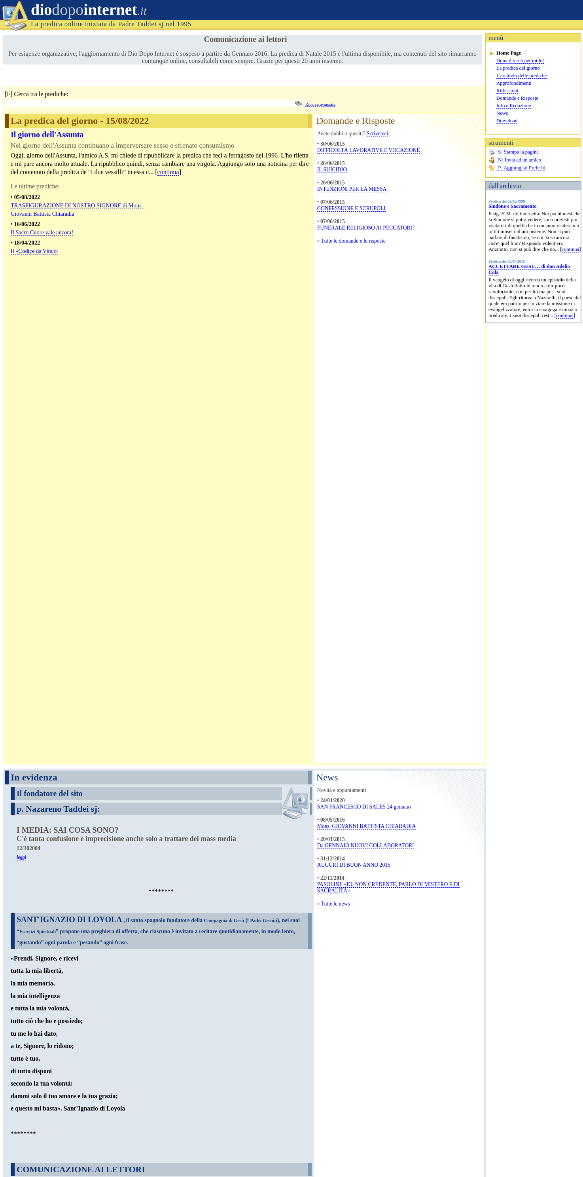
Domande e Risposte (517, 98)
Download (506, 120)
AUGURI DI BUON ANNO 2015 (353, 362)
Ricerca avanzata (320, 104)
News (502, 113)
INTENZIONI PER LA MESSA (352, 189)
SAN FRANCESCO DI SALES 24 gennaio (364, 304)
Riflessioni (507, 90)
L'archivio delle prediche (521, 75)
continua (570, 249)
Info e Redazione (513, 105)
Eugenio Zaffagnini (562, 1155)
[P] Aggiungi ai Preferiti (520, 168)
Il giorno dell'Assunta (47, 134)
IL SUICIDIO (332, 170)
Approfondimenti (514, 83)
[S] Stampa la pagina (517, 152)
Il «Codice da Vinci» (34, 251)
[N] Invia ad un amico (518, 160)
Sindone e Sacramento (512, 206)
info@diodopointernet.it (128, 1136)
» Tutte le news (333, 401)
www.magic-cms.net (559, 1161)
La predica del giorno (518, 68)
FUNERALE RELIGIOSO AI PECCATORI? (366, 228)
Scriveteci (377, 134)
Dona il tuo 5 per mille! (520, 60)
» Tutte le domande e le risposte (351, 241)
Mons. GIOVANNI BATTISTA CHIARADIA (366, 323)
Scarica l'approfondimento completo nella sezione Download (97, 993)
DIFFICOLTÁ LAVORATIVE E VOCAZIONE (368, 150)
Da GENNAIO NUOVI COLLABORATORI (365, 343)
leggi (21, 354)
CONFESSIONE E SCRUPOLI (351, 208)
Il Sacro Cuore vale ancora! (42, 232)
